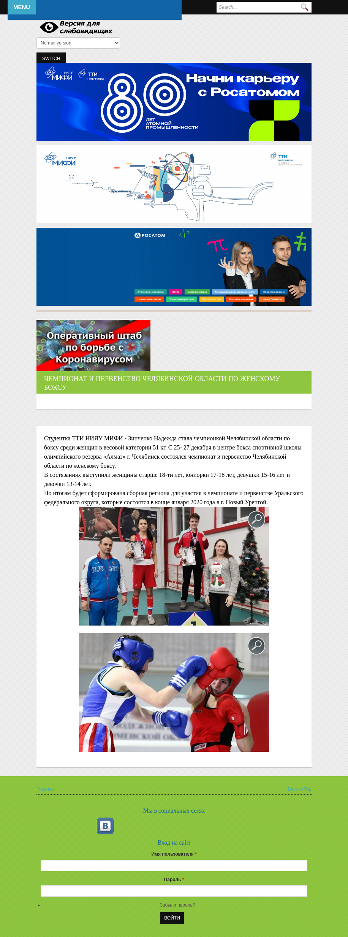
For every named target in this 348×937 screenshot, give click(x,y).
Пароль (174, 879)
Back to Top (300, 789)
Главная (45, 789)
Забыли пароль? (177, 905)
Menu (21, 7)
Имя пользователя (173, 854)
